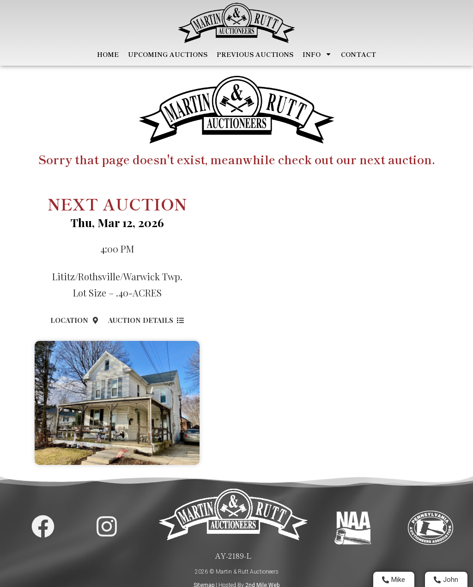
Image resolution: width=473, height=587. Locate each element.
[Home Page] (236, 23)
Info (317, 54)
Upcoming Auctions (167, 54)
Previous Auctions (255, 54)
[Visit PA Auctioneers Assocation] (430, 527)
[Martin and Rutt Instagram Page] (106, 526)
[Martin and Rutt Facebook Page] (43, 526)
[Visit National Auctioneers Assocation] (352, 527)
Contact (358, 54)
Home (108, 54)
